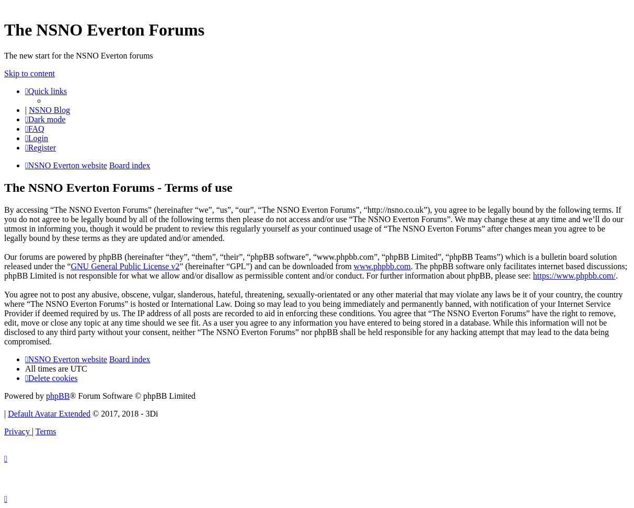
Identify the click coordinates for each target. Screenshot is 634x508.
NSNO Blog (49, 110)
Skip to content (29, 73)
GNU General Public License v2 (125, 266)
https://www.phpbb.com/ (574, 275)
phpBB (58, 395)
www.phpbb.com (382, 266)
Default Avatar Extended (49, 413)
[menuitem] (34, 128)
